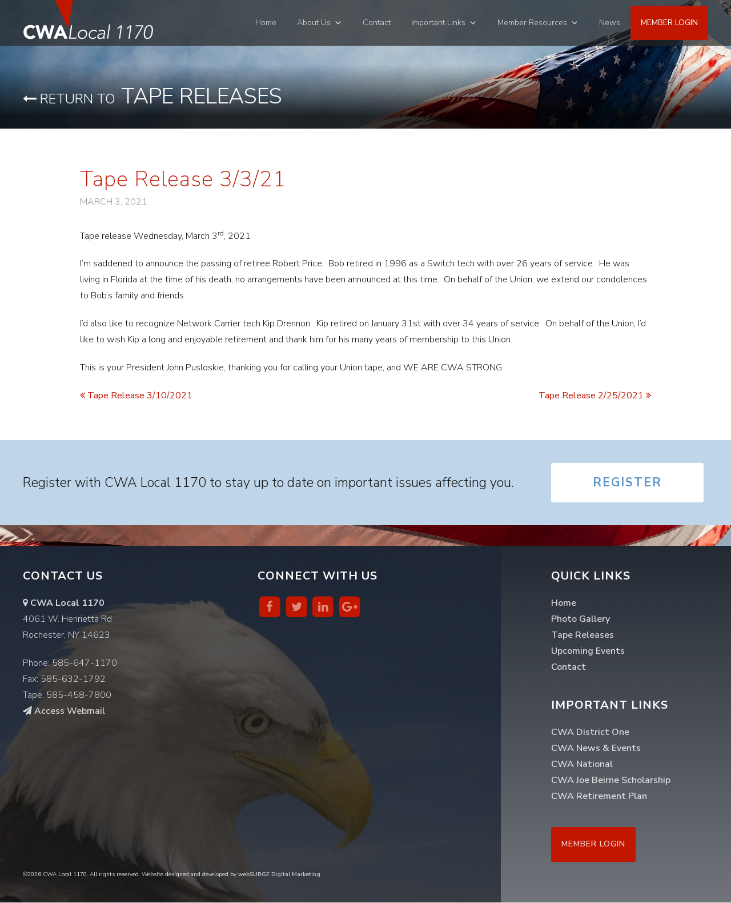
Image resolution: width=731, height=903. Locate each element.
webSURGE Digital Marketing (279, 875)
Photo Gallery (580, 619)
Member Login (669, 22)
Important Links (438, 22)
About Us (314, 22)
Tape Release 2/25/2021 (595, 395)
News (609, 22)
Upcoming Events (588, 651)
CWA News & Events (596, 748)
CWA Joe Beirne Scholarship (610, 780)
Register (627, 483)
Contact (377, 22)
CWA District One (590, 732)
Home (265, 22)
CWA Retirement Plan (599, 796)
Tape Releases (152, 96)
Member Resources (532, 22)
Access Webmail (64, 711)
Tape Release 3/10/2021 (136, 395)
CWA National (582, 764)
